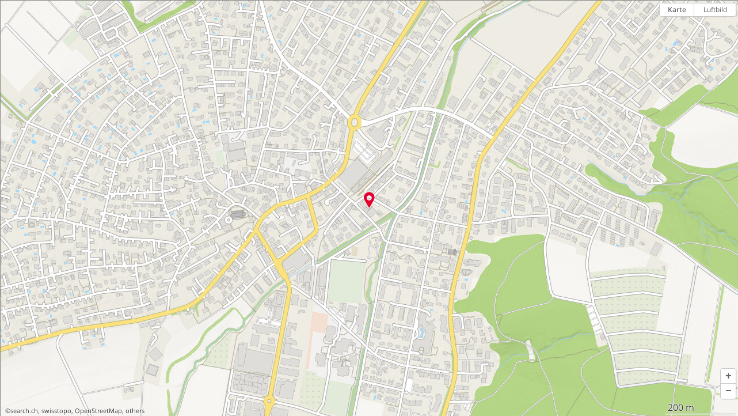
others (134, 411)
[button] (728, 376)
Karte (677, 9)
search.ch (24, 411)
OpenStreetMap (98, 411)
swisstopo (56, 411)
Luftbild (715, 9)
